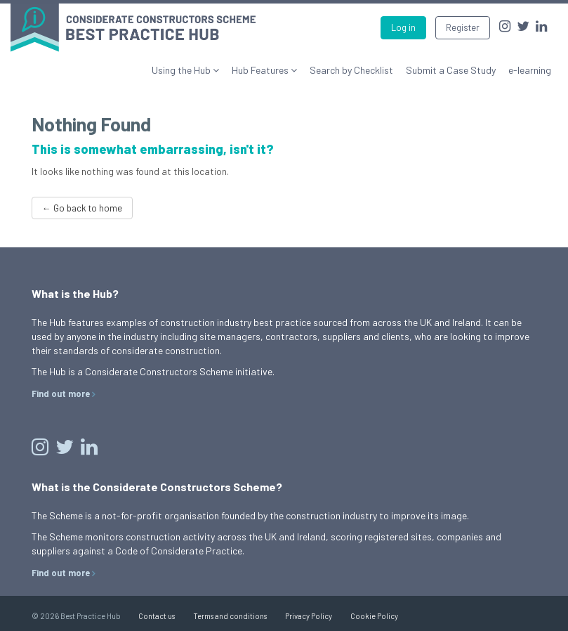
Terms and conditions (230, 615)
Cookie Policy (374, 615)
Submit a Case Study (451, 70)
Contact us (156, 615)
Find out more (61, 393)
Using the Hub (182, 70)
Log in (403, 27)
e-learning (529, 70)
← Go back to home (82, 208)
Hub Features (261, 70)
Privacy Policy (308, 615)
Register (463, 27)
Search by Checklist (351, 70)
